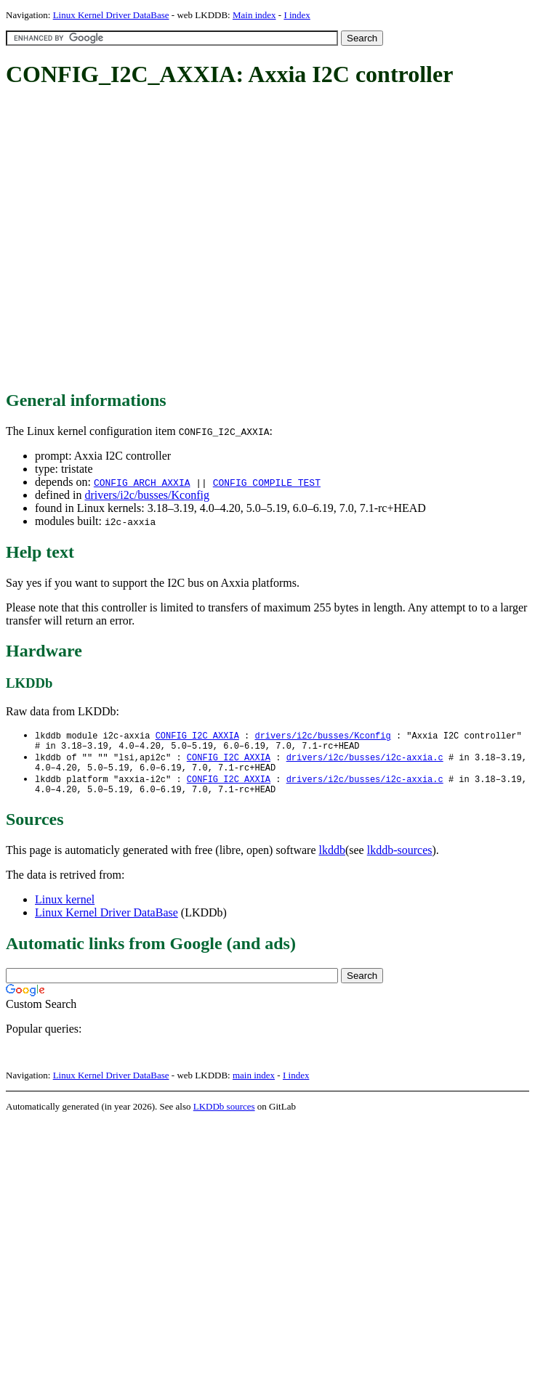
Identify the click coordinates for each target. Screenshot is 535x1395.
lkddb (332, 859)
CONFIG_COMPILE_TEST (267, 482)
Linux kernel (64, 908)
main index (254, 1083)
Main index (254, 14)
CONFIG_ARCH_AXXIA (142, 482)
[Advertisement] (136, 240)
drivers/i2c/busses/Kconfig (146, 495)
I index (296, 14)
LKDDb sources (224, 1115)
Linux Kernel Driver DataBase (111, 14)
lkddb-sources (400, 859)
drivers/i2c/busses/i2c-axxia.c (364, 761)
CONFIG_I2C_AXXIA (197, 736)
